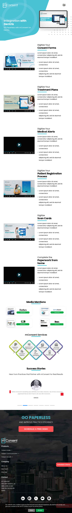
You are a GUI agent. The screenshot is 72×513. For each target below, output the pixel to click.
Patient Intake (6, 450)
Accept (40, 510)
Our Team (4, 469)
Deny (31, 510)
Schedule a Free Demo (36, 429)
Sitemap (4, 472)
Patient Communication (10, 454)
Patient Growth (7, 457)
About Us (4, 466)
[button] (19, 405)
